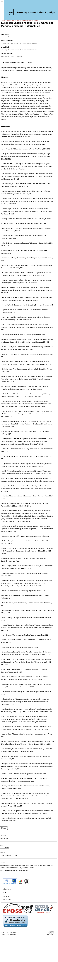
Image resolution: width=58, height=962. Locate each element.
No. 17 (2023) (16, 20)
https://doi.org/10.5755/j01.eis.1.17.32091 (18, 62)
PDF (4, 828)
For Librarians (7, 899)
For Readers (6, 893)
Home (3, 20)
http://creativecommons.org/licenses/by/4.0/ (13, 870)
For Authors (6, 896)
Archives (8, 20)
